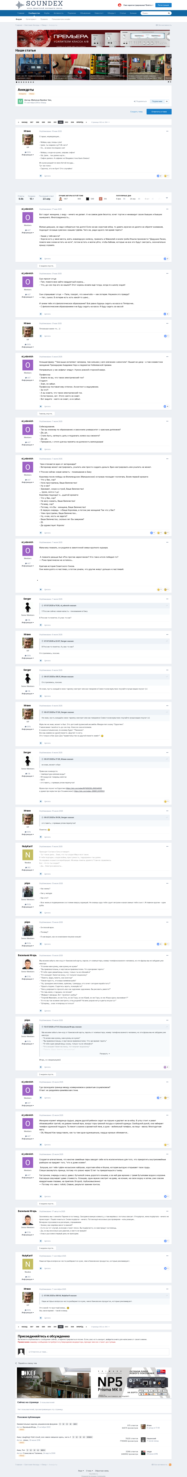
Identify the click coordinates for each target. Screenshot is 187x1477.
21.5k (28, 976)
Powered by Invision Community (93, 1473)
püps (27, 883)
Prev (18, 67)
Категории (31, 19)
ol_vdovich (27, 209)
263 (27, 867)
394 (72, 122)
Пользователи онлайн (61, 19)
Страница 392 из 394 (100, 122)
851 (43, 1448)
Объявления (85, 13)
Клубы (46, 13)
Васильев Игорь (27, 955)
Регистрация (163, 5)
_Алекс (25, 1438)
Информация (28, 155)
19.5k (28, 904)
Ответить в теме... (38, 1352)
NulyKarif (27, 846)
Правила (44, 19)
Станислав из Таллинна (32, 1450)
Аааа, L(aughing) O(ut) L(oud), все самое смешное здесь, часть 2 (44, 1436)
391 (55, 122)
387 (31, 122)
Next (168, 67)
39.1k (28, 152)
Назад (24, 122)
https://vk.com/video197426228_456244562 (84, 788)
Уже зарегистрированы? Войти (138, 5)
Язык (81, 1468)
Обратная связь (102, 1468)
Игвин (27, 131)
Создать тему (136, 112)
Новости (99, 13)
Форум (19, 19)
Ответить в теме (159, 112)
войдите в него (112, 1339)
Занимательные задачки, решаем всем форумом (37, 1424)
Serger (27, 598)
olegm (149, 1449)
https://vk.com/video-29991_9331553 (89, 791)
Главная (21, 13)
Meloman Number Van (41, 100)
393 (66, 122)
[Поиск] (153, 13)
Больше (133, 13)
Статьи (123, 13)
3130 (89, 1436)
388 (37, 122)
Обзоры (112, 13)
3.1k (27, 620)
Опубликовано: (50, 131)
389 (43, 122)
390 (49, 122)
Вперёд (80, 122)
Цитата (47, 176)
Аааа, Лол (21, 1448)
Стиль (89, 1468)
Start (168, 82)
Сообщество (34, 14)
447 (28, 230)
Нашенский (151, 1437)
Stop (170, 82)
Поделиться (140, 101)
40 (75, 1424)
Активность (58, 13)
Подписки (72, 13)
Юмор (43, 102)
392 (60, 122)
